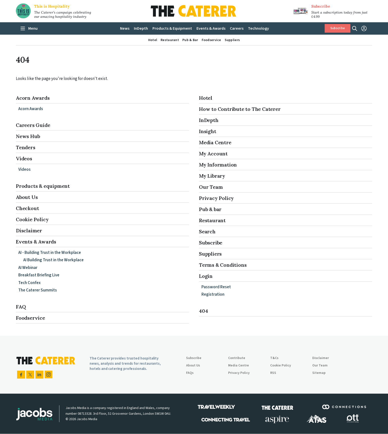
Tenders (25, 147)
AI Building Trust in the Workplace (53, 260)
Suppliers (210, 254)
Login (206, 276)
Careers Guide (33, 125)
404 (203, 311)
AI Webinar (27, 268)
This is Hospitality (52, 6)
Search (207, 231)
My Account (213, 153)
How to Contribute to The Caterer (240, 109)
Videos (24, 158)
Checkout (27, 208)
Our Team (211, 187)
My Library (212, 176)
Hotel (205, 98)
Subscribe (320, 6)
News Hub (28, 136)
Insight (207, 131)
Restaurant (212, 220)
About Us (27, 197)
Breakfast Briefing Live (38, 275)
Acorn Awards (33, 98)
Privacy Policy (216, 198)
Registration (212, 294)
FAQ (21, 307)
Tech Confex (29, 283)
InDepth (208, 120)
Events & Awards (36, 242)
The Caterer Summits (37, 290)
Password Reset (216, 287)
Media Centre (215, 142)
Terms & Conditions (222, 265)
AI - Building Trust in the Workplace (49, 253)
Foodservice (30, 318)
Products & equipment (43, 186)
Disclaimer (29, 230)
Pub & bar (210, 209)
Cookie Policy (32, 219)
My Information (218, 165)
